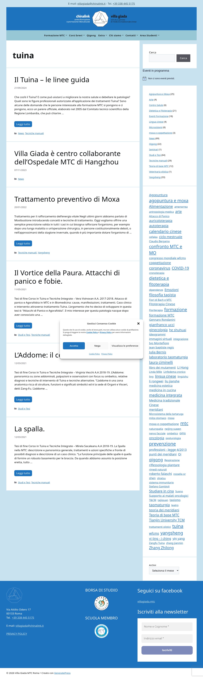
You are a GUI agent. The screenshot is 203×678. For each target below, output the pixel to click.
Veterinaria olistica (158, 171)
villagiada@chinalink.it (91, 3)
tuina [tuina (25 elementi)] (177, 526)
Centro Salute (156, 105)
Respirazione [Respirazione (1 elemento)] (172, 460)
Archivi (152, 565)
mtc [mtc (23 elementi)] (184, 423)
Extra (103, 35)
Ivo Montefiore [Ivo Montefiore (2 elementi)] (159, 343)
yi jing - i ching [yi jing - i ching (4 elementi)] (160, 538)
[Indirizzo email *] (167, 638)
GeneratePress (62, 673)
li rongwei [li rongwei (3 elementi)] (156, 381)
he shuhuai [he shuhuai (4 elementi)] (177, 330)
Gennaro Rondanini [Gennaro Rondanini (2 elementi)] (162, 320)
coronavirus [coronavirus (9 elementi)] (159, 268)
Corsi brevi (77, 35)
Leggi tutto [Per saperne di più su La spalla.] (23, 473)
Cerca (152, 52)
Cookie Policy (92, 332)
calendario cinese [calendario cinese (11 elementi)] (165, 231)
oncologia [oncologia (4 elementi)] (156, 438)
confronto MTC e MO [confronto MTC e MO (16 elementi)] (165, 249)
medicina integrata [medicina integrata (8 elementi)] (165, 395)
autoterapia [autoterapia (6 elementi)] (158, 225)
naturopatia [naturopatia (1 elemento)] (156, 429)
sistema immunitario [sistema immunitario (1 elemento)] (161, 482)
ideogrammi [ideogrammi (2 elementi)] (157, 334)
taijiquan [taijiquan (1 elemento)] (163, 500)
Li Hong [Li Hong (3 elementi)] (183, 367)
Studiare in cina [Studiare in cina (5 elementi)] (161, 491)
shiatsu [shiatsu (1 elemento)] (161, 478)
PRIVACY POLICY (16, 634)
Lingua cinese (156, 121)
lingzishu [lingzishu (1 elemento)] (182, 376)
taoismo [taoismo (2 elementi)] (175, 500)
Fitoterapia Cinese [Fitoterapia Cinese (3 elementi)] (162, 304)
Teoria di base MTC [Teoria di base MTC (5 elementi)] (164, 515)
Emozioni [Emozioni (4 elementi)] (171, 289)
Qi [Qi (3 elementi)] (179, 454)
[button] (138, 323)
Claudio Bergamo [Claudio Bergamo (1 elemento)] (159, 241)
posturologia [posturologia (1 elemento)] (173, 438)
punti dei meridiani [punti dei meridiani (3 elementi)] (163, 454)
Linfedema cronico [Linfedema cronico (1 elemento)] (175, 372)
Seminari (153, 149)
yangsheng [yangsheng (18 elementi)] (171, 533)
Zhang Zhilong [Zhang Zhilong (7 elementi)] (161, 547)
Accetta (74, 345)
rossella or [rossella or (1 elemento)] (179, 474)
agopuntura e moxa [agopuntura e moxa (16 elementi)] (168, 200)
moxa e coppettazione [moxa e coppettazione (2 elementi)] (164, 424)
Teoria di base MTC (159, 166)
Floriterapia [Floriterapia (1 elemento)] (156, 310)
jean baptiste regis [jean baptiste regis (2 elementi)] (161, 347)
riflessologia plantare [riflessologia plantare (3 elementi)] (164, 465)
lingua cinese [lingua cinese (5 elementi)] (165, 376)
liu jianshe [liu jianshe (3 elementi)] (172, 381)
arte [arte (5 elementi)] (178, 211)
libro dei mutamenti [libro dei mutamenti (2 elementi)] (162, 367)
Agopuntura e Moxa (159, 94)
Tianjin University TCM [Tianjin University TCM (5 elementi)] (167, 520)
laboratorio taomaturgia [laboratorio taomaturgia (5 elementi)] (168, 357)
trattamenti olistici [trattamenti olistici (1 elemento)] (160, 527)
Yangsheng (44, 252)
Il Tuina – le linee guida (51, 79)
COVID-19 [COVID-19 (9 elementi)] (180, 268)
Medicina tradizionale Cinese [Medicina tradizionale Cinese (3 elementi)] (164, 402)
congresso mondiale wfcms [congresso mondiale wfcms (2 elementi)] (167, 258)
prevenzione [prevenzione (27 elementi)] (162, 444)
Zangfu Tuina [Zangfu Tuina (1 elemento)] (157, 543)
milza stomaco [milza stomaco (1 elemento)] (157, 418)
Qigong (91, 35)
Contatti (132, 35)
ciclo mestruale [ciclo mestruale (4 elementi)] (170, 236)
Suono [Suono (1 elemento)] (179, 491)
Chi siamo (116, 35)
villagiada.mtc (146, 601)
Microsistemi (155, 127)
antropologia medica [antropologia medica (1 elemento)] (161, 212)
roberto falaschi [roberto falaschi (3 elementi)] (160, 474)
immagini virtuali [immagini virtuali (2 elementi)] (160, 339)
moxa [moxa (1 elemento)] (171, 418)
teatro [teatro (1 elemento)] (175, 505)
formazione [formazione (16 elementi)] (175, 309)
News (21, 133)
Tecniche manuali (34, 133)
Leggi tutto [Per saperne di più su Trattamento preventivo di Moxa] (23, 243)
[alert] (170, 78)
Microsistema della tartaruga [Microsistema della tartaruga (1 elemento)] (166, 414)
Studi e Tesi (24, 334)
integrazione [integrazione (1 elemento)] (180, 339)
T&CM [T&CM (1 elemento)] (152, 500)
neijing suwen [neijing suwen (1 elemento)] (173, 429)
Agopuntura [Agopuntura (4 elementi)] (158, 195)
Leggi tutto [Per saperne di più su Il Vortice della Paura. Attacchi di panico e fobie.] (23, 325)
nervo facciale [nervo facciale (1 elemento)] (157, 433)
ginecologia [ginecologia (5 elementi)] (158, 329)
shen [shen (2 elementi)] (152, 478)
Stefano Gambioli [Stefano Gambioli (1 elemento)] (159, 486)
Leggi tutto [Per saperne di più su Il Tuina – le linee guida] (23, 124)
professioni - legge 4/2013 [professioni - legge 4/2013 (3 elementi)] (168, 450)
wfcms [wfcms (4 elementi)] (154, 533)
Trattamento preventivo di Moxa (67, 199)
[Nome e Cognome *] (167, 626)
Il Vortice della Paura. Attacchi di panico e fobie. (67, 277)
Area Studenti (150, 35)
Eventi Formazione (158, 116)
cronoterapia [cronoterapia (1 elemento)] (156, 273)
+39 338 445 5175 (124, 3)
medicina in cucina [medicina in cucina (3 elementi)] (162, 390)
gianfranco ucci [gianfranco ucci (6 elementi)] (161, 324)
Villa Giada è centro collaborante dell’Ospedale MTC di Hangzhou (67, 157)
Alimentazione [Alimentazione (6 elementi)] (161, 206)
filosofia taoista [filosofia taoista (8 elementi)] (162, 294)
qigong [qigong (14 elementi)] (156, 459)
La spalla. (29, 428)
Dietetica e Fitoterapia (160, 110)
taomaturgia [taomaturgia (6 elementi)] (159, 504)
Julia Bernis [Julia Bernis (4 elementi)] (157, 352)
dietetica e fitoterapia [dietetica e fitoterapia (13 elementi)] (159, 281)
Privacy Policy (106, 332)
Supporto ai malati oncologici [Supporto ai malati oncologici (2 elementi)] (168, 496)
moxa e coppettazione (160, 132)
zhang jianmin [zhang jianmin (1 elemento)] (174, 543)
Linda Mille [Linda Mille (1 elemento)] (155, 372)
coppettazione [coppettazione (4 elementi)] (160, 262)
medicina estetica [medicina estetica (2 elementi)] (161, 385)
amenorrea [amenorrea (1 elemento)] (180, 206)
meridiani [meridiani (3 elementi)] (156, 409)
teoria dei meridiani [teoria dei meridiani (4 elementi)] (164, 510)
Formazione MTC (56, 35)
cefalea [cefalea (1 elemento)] (153, 237)
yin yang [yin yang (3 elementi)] (179, 538)
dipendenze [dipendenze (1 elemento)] (156, 290)
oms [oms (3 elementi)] (183, 433)
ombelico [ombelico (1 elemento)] (172, 433)
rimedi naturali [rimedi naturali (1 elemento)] (158, 469)
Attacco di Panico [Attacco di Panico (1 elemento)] (159, 216)
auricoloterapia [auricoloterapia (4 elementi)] (160, 220)
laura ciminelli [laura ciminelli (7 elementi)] (161, 362)
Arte (151, 99)
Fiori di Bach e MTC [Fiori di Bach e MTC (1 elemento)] (160, 300)
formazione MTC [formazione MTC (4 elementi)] (161, 315)
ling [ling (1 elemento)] (151, 376)
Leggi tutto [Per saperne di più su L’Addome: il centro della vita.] (23, 399)
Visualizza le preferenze (125, 345)
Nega (97, 345)
